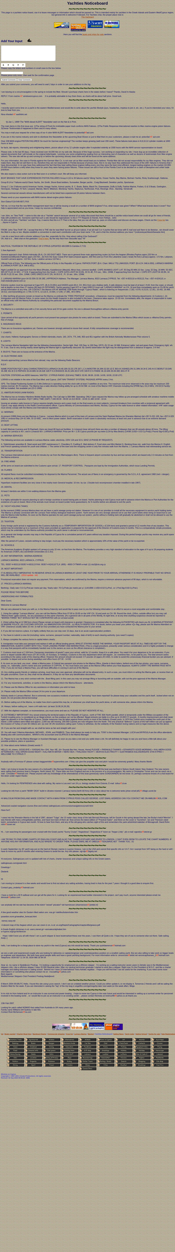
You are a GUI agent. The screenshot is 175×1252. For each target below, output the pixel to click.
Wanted (91, 1037)
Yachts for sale (154, 1037)
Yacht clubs (129, 1037)
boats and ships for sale (93, 34)
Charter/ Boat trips (24, 1037)
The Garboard (87, 17)
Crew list (161, 223)
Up (2, 1037)
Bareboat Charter (39, 1037)
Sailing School (141, 1037)
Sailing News (118, 1037)
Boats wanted (10, 1037)
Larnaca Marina (80, 1037)
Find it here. (44, 242)
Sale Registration (168, 1037)
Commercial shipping (56, 1037)
